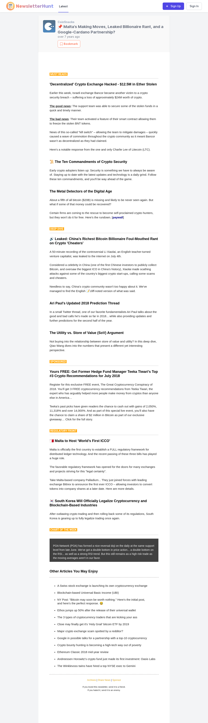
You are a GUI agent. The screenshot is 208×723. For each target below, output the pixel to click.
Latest (63, 6)
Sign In (194, 6)
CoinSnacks (66, 22)
